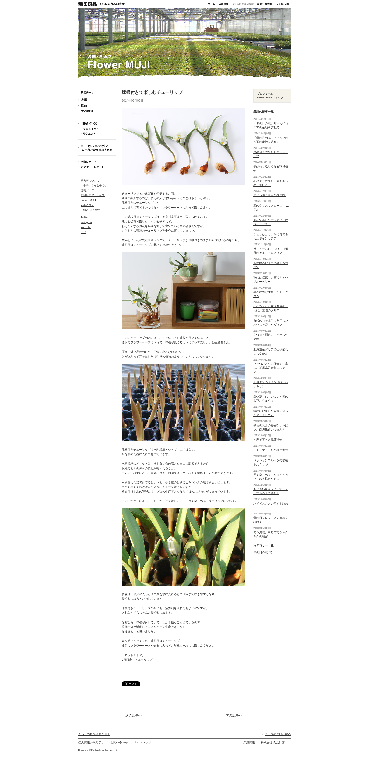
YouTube (86, 227)
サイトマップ (142, 742)
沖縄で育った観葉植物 (267, 439)
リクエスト (97, 133)
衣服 (97, 100)
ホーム (211, 4)
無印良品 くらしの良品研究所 (101, 4)
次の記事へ (133, 715)
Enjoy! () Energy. (90, 209)
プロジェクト (97, 129)
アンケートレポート (97, 167)
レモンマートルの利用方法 (270, 450)
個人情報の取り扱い (91, 742)
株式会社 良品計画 (273, 742)
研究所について (90, 180)
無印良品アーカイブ (93, 195)
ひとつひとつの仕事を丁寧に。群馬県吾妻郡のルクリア (270, 368)
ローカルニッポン (97, 147)
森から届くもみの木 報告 (269, 195)
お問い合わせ (264, 4)
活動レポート (97, 161)
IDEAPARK (97, 123)
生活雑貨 (97, 111)
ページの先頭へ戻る (278, 734)
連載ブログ (87, 190)
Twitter (84, 217)
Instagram (86, 222)
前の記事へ (234, 715)
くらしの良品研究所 (243, 4)
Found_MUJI (88, 200)
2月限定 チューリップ (137, 659)
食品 (97, 105)
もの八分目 (87, 205)
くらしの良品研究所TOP (94, 734)
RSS (83, 232)
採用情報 (249, 742)
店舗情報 (224, 4)
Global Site (283, 4)
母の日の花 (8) (262, 552)
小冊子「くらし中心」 (94, 185)
